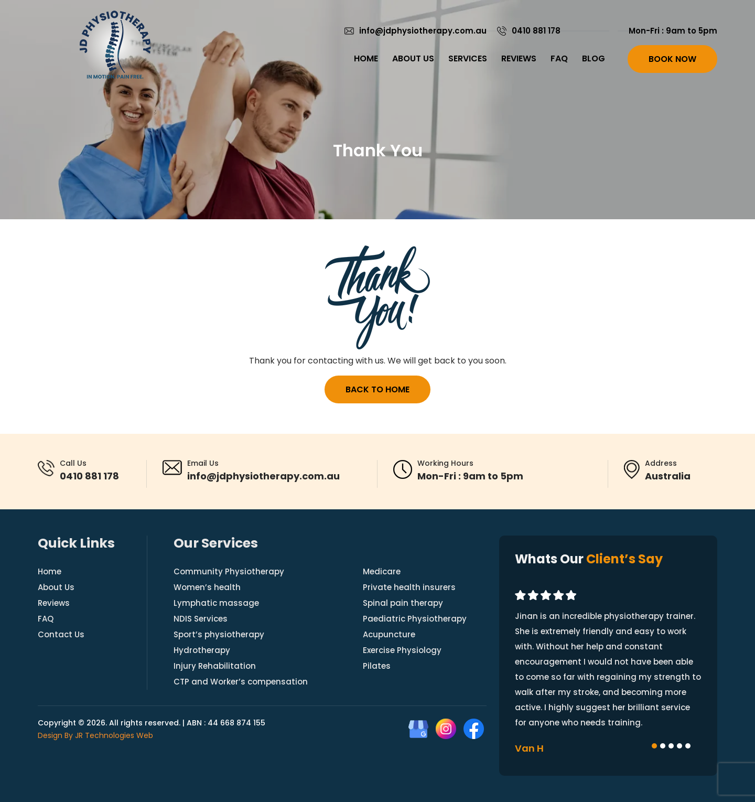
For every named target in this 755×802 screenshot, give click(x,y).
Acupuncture (389, 634)
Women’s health (207, 587)
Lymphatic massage (216, 602)
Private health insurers (409, 587)
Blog (593, 58)
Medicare (382, 571)
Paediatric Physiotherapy (415, 618)
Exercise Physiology (402, 650)
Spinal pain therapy (403, 602)
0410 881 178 (536, 30)
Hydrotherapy (202, 650)
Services (467, 58)
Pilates (377, 665)
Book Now (672, 59)
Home (366, 58)
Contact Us (61, 634)
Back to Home (377, 389)
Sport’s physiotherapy (219, 634)
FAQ (559, 58)
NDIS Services (201, 618)
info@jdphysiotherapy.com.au (423, 30)
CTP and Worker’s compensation (241, 681)
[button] (654, 745)
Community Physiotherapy (229, 571)
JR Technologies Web (114, 735)
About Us (413, 58)
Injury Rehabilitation (215, 665)
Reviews (518, 58)
